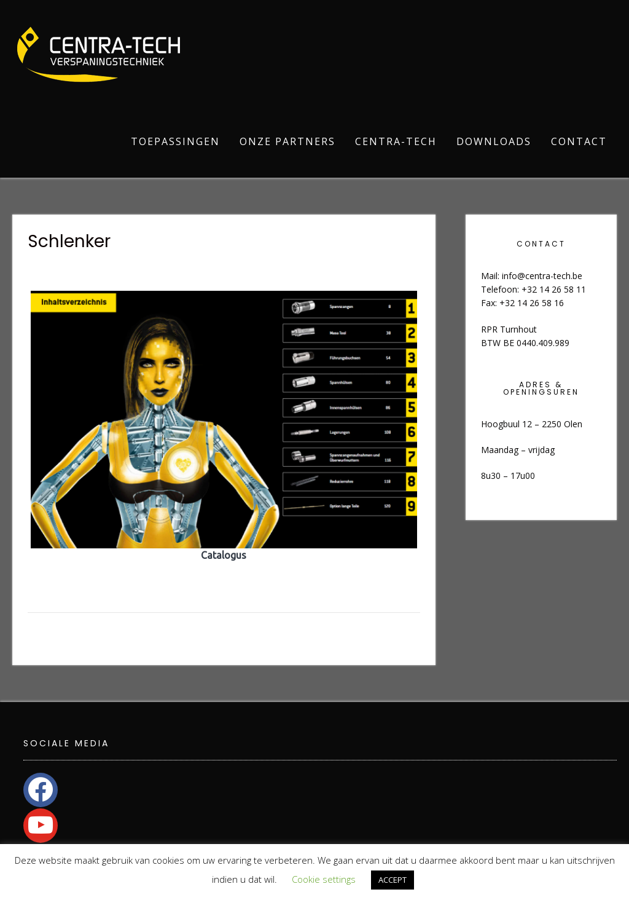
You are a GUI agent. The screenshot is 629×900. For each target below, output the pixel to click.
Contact (579, 141)
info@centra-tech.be (542, 276)
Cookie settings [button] (324, 879)
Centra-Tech (396, 141)
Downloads (493, 141)
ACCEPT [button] (392, 879)
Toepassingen (175, 141)
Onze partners (287, 141)
